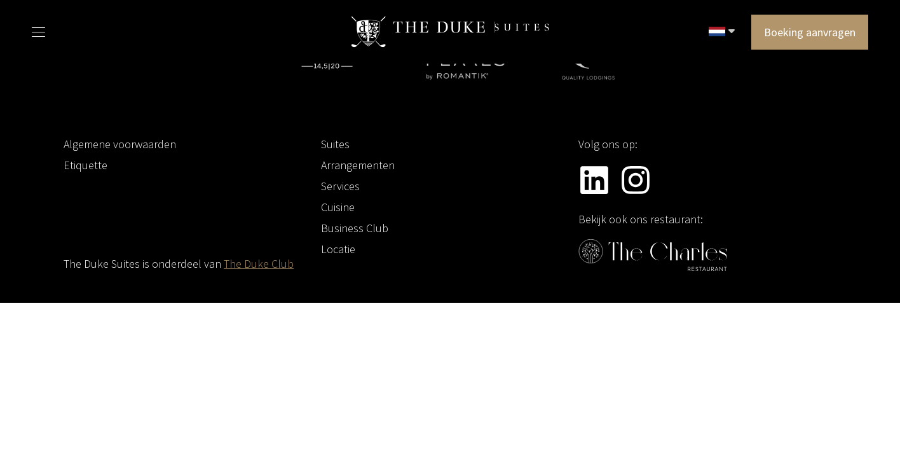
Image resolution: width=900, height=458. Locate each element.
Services (340, 186)
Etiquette (85, 165)
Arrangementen (358, 165)
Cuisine (338, 207)
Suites (335, 144)
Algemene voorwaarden (120, 144)
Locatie (338, 249)
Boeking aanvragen (810, 32)
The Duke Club (259, 263)
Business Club (354, 228)
